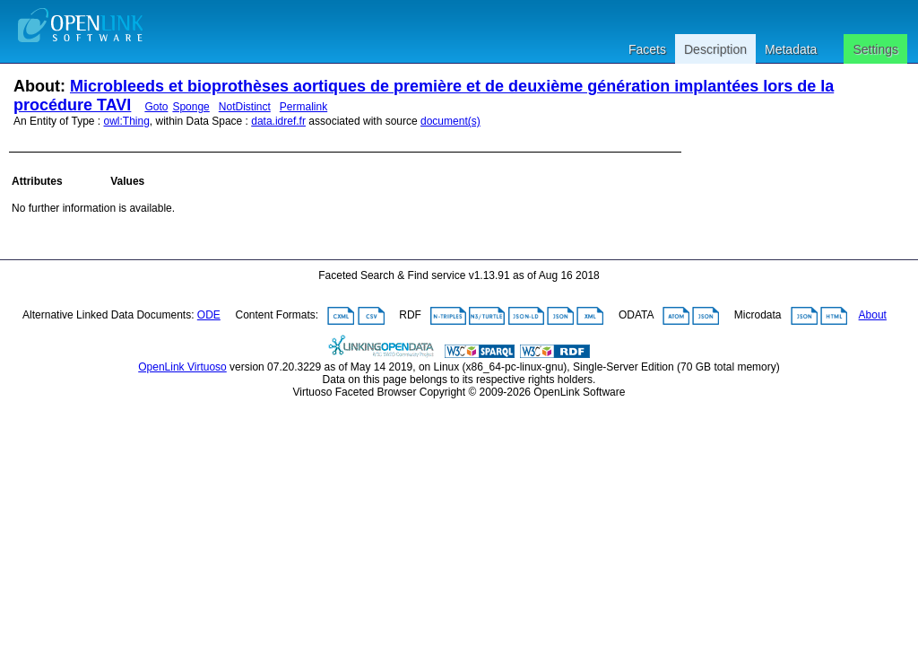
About (873, 315)
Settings (875, 49)
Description (715, 49)
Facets (647, 49)
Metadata (791, 49)
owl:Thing (127, 121)
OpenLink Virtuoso (182, 367)
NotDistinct (245, 106)
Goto (156, 106)
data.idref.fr (278, 121)
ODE (209, 315)
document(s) (450, 121)
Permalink (303, 106)
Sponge (190, 106)
